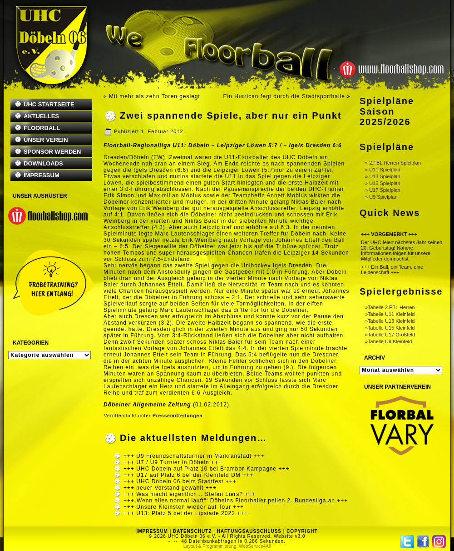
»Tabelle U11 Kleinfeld (390, 314)
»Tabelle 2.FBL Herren (390, 307)
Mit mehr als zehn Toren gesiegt (154, 96)
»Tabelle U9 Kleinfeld (388, 341)
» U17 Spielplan (382, 190)
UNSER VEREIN (46, 139)
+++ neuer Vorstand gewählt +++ (170, 488)
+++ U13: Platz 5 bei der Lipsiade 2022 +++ (185, 513)
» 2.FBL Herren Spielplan (393, 162)
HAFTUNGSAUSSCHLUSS (249, 531)
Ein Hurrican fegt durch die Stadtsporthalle (284, 96)
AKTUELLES (41, 116)
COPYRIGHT (301, 531)
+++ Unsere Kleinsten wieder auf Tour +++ (183, 507)
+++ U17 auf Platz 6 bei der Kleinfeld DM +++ (188, 475)
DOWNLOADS (43, 163)
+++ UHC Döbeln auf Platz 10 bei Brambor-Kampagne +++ (206, 469)
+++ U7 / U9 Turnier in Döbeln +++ (172, 462)
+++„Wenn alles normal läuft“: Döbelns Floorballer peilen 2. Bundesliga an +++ (235, 500)
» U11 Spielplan (382, 169)
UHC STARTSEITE (49, 104)
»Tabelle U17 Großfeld (390, 334)
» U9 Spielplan (381, 197)
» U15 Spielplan (382, 183)
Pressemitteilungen (177, 415)
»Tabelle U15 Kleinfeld (390, 328)
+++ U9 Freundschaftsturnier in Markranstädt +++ (193, 456)
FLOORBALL (42, 128)
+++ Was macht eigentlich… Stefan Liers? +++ (189, 494)
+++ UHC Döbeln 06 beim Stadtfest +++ (180, 481)
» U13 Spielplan (382, 176)
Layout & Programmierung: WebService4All (227, 546)
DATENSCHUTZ (192, 531)
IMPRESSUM (41, 175)
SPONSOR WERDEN (52, 151)
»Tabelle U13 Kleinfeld (390, 321)
